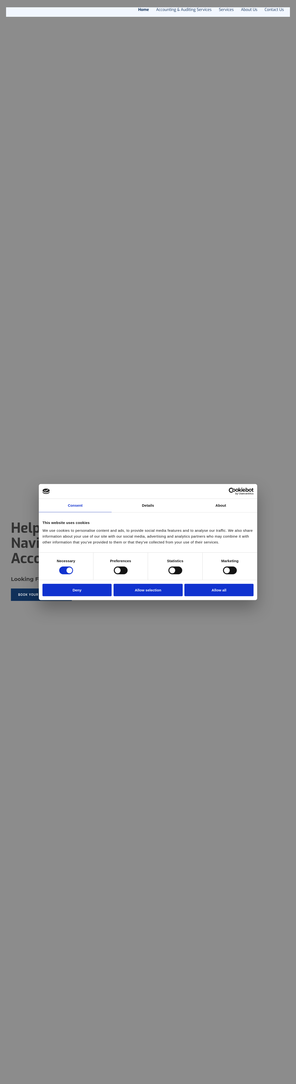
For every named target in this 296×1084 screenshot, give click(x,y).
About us (249, 9)
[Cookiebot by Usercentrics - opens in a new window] (232, 491)
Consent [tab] (75, 505)
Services (226, 9)
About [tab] (220, 505)
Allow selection (148, 590)
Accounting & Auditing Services (184, 9)
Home (143, 9)
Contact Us (274, 9)
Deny (77, 590)
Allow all (219, 590)
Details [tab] (148, 505)
